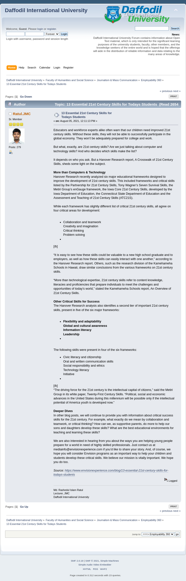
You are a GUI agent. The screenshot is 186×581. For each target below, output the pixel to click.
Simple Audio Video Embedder (94, 564)
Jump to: (136, 534)
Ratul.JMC (22, 114)
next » (177, 91)
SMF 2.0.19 (77, 560)
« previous (166, 91)
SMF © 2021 (92, 560)
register (51, 28)
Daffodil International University (46, 10)
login (40, 28)
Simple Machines (109, 560)
